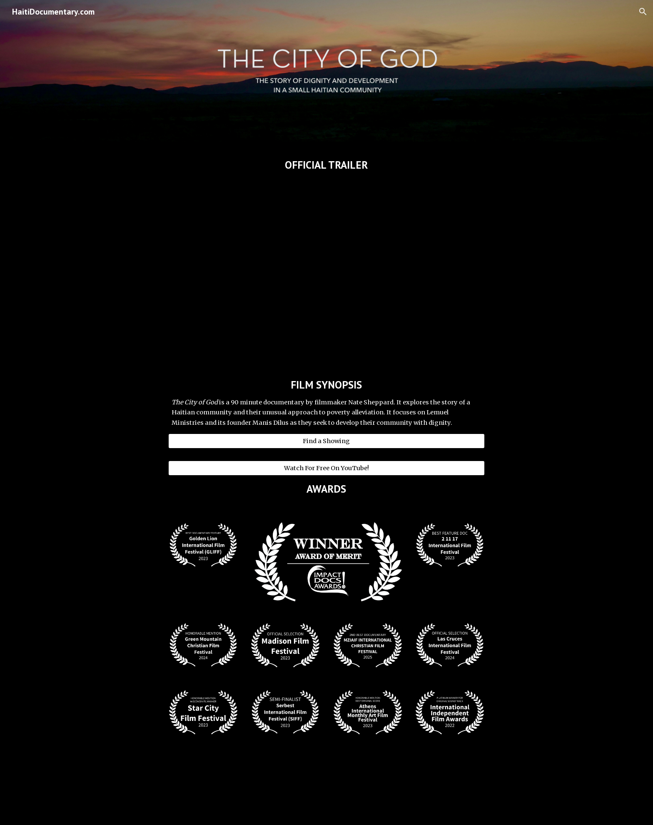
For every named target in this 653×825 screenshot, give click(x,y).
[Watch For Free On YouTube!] (326, 468)
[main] (326, 165)
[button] (643, 12)
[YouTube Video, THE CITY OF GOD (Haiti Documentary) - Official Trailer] (326, 267)
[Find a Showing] (326, 441)
